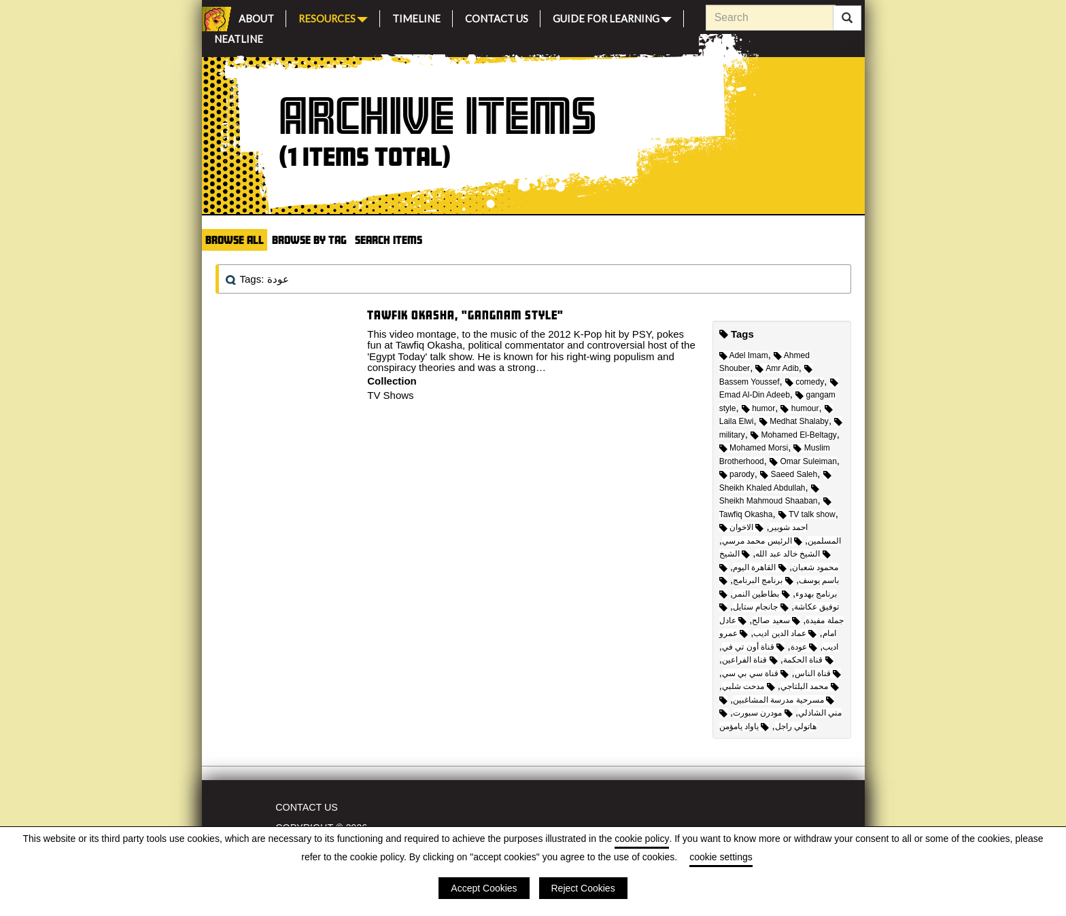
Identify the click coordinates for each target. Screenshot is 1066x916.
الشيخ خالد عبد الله (792, 554)
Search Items (388, 239)
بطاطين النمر (761, 594)
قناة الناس (818, 673)
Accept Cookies (484, 888)
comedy (804, 382)
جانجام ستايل (761, 607)
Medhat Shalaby (794, 421)
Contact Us (496, 16)
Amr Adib (776, 368)
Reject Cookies (583, 888)
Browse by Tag (309, 239)
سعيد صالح (776, 620)
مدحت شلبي (748, 686)
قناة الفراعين (750, 660)
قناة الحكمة (808, 660)
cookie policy (642, 838)
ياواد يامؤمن (744, 726)
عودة (804, 647)
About (256, 16)
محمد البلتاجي (809, 686)
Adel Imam (743, 355)
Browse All (234, 239)
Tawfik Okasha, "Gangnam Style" (465, 315)
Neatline (238, 37)
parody (737, 474)
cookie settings (721, 856)
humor (758, 408)
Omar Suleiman (803, 461)
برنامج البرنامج (763, 580)
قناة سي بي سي (755, 673)
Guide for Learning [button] (612, 17)
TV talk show (807, 514)
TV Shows (390, 395)
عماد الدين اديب (784, 633)
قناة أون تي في (753, 647)
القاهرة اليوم (760, 567)
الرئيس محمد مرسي (762, 541)
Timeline (416, 16)
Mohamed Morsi (753, 448)
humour (799, 408)
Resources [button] (333, 17)
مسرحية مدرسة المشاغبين (783, 700)
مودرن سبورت (763, 713)
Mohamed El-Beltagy (794, 435)
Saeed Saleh (788, 474)
